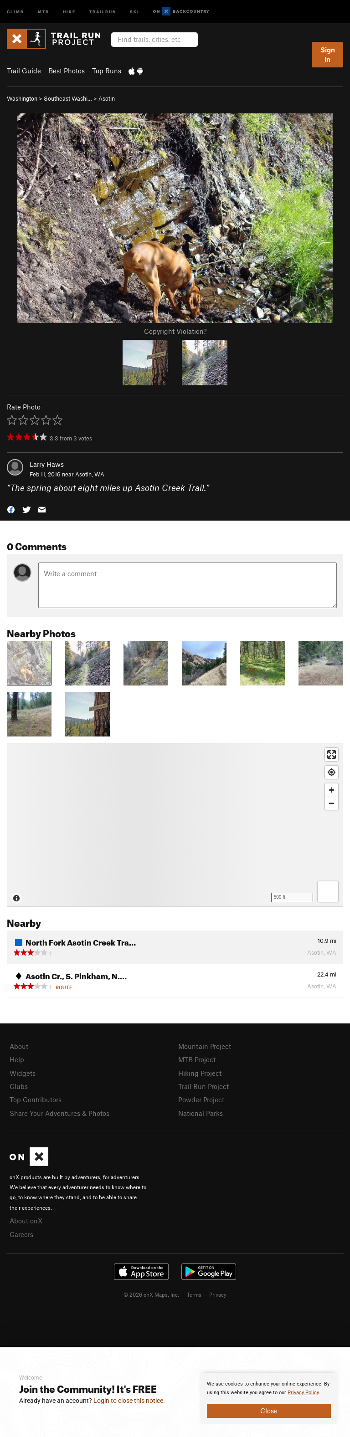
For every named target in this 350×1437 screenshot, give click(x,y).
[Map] (175, 824)
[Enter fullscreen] (331, 754)
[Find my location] (331, 772)
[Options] (328, 891)
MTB (43, 11)
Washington (22, 98)
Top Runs (106, 70)
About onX (26, 1221)
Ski (134, 11)
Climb (15, 11)
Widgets (23, 1073)
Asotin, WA (89, 474)
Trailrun (102, 11)
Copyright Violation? (175, 331)
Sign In (327, 54)
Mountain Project (204, 1046)
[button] (11, 509)
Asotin (106, 98)
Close (269, 1410)
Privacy (217, 1294)
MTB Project (197, 1059)
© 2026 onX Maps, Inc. (151, 1294)
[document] (269, 1399)
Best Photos (66, 70)
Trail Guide (24, 70)
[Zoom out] (331, 803)
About (19, 1046)
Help (17, 1059)
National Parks (200, 1113)
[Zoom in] (331, 790)
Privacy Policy (303, 1393)
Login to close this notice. (129, 1400)
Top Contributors (36, 1099)
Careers (21, 1234)
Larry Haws (47, 464)
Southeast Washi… (68, 98)
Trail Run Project (203, 1086)
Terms (194, 1294)
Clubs (19, 1086)
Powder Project (201, 1099)
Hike (69, 11)
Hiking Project (199, 1073)
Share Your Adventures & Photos (59, 1113)
